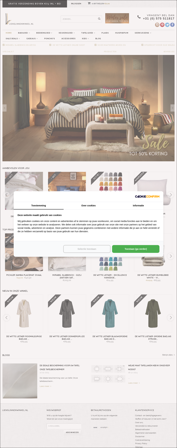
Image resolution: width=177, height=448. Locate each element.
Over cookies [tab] (88, 205)
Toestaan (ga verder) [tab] (136, 249)
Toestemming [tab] (38, 205)
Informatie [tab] (138, 205)
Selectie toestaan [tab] (87, 249)
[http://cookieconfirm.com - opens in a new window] (147, 196)
